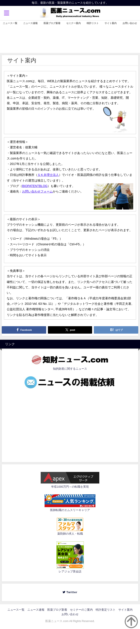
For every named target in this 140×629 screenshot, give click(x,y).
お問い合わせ (129, 23)
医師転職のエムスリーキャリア (70, 510)
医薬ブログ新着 (52, 23)
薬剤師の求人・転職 (70, 533)
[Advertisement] (70, 424)
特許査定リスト (106, 609)
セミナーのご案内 (81, 609)
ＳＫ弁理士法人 (48, 174)
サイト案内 (111, 23)
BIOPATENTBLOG (34, 185)
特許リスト (93, 23)
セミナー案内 (73, 23)
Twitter (71, 592)
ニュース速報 (30, 23)
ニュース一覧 (10, 23)
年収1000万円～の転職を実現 (70, 486)
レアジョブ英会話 (70, 571)
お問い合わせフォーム (37, 191)
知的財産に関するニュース (70, 368)
